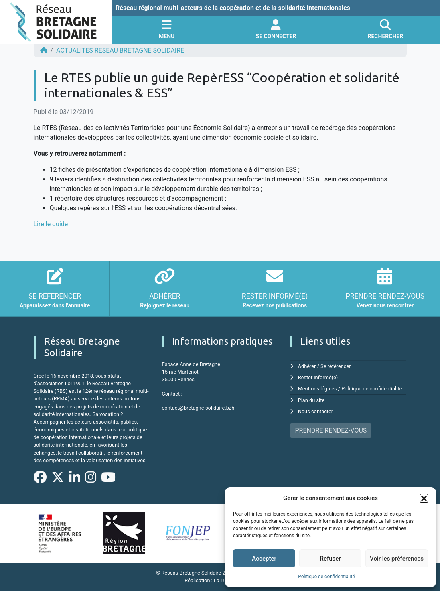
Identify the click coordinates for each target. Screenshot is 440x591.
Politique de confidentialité (326, 576)
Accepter (264, 558)
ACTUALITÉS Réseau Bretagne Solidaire (120, 50)
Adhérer (307, 366)
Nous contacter (315, 411)
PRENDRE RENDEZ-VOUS (331, 430)
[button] (424, 498)
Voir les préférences (397, 558)
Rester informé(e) (318, 377)
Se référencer (335, 366)
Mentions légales (317, 389)
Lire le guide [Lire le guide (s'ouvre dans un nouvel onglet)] (51, 224)
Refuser (330, 558)
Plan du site (311, 400)
